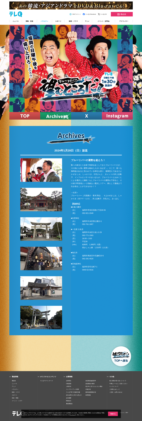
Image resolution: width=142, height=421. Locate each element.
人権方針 (68, 386)
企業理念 (68, 380)
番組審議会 (69, 403)
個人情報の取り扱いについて (117, 380)
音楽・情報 (15, 398)
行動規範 (68, 383)
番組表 (14, 380)
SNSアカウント (76, 14)
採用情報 (88, 395)
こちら (75, 415)
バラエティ (44, 21)
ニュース (16, 21)
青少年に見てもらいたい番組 (93, 386)
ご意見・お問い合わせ (115, 392)
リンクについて (113, 386)
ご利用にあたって (114, 389)
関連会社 (68, 400)
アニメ (87, 21)
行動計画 (88, 389)
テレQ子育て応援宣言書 (73, 392)
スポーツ (58, 21)
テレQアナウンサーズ (46, 380)
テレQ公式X (103, 14)
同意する (112, 414)
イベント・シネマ (17, 400)
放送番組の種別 (90, 383)
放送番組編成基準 (90, 380)
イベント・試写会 (103, 21)
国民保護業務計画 (90, 392)
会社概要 (68, 398)
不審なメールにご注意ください (118, 383)
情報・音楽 (29, 21)
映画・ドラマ (73, 21)
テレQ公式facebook (90, 14)
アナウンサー (123, 21)
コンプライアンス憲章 (72, 389)
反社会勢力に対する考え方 (74, 395)
